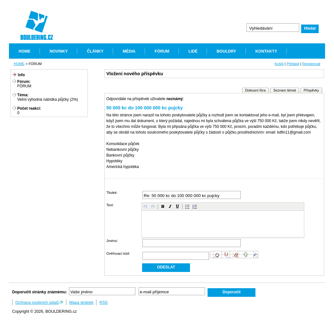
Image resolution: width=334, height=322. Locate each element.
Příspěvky (311, 90)
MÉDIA (129, 51)
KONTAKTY (266, 51)
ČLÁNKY (95, 51)
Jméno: (112, 241)
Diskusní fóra (255, 90)
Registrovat (311, 64)
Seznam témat (284, 90)
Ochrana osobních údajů (37, 302)
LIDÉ (192, 51)
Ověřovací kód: (118, 253)
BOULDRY (226, 51)
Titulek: (112, 192)
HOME (24, 51)
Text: (110, 205)
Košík (279, 64)
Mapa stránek (81, 302)
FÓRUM (162, 51)
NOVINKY (58, 51)
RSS (103, 302)
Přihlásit (292, 64)
